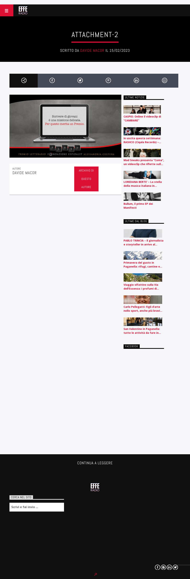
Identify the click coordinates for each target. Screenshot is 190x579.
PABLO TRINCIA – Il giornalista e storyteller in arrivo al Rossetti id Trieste (143, 242)
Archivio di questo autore (86, 179)
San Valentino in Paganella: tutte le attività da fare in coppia (142, 331)
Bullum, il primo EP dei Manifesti (138, 205)
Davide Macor (92, 50)
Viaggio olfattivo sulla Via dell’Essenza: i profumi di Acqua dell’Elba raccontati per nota (144, 287)
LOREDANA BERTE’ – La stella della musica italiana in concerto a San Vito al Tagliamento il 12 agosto (143, 184)
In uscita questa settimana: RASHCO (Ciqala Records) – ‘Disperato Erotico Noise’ (142, 140)
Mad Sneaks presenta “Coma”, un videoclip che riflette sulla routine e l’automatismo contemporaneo (144, 162)
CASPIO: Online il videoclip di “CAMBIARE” (142, 118)
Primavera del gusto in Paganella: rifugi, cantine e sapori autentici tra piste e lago (142, 264)
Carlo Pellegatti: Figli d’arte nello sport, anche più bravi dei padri (142, 309)
